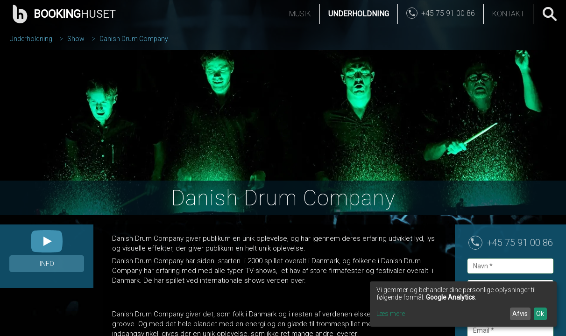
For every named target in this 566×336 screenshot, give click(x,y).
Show (76, 38)
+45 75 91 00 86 (520, 242)
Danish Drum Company (133, 38)
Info (47, 263)
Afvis (520, 313)
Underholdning (358, 13)
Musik (300, 13)
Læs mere (390, 313)
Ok (540, 313)
